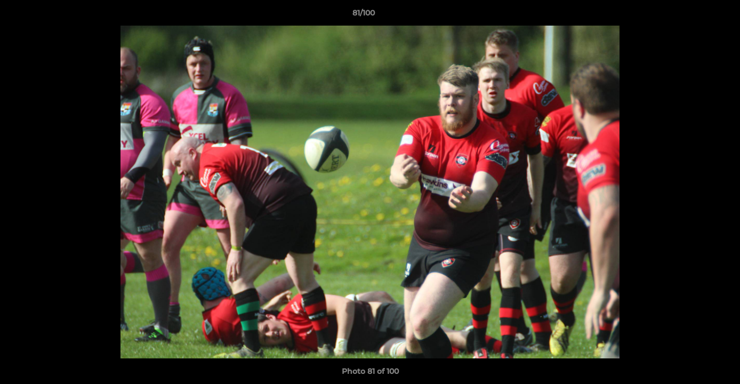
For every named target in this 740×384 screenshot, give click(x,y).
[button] (695, 15)
